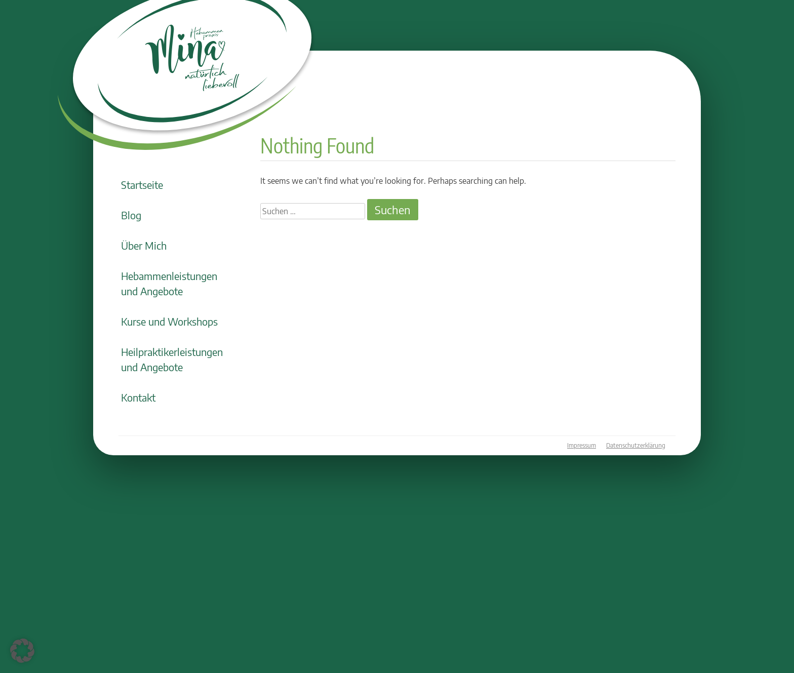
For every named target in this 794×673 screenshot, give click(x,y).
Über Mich (144, 245)
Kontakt (138, 397)
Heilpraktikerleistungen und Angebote (172, 359)
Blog (131, 215)
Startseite (142, 184)
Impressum (581, 445)
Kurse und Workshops (169, 321)
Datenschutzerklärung (635, 445)
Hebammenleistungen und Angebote (169, 283)
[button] (22, 650)
